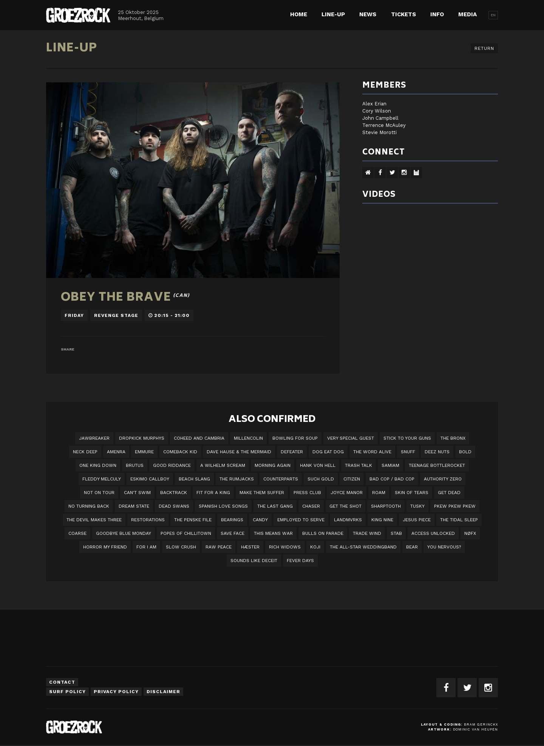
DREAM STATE (134, 506)
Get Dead (449, 492)
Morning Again (273, 465)
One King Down (97, 465)
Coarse (77, 533)
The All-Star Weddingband (363, 547)
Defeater (292, 451)
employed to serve (301, 519)
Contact (62, 682)
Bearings (232, 519)
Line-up (333, 14)
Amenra (116, 451)
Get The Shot (345, 506)
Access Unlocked (433, 533)
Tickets (403, 14)
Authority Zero (443, 479)
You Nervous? (444, 547)
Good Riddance (172, 465)
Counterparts (280, 479)
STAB (396, 533)
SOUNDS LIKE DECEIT (253, 560)
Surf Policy (67, 691)
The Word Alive (372, 451)
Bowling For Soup (295, 438)
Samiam (390, 465)
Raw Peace (219, 547)
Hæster (250, 547)
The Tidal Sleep (459, 519)
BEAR (412, 547)
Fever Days (300, 560)
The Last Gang (275, 506)
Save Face (232, 533)
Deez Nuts (437, 451)
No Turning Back (88, 506)
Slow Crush (181, 547)
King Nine (382, 519)
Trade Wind (367, 533)
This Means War (273, 533)
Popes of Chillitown (186, 533)
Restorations (148, 519)
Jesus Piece (417, 519)
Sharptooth (386, 506)
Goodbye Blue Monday (123, 533)
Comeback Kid (180, 451)
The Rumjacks (236, 479)
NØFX (470, 533)
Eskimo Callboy (149, 479)
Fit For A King (213, 492)
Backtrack (173, 492)
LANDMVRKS (348, 519)
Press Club (307, 492)
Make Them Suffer (262, 492)
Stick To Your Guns (407, 438)
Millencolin (248, 438)
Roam (378, 492)
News (367, 14)
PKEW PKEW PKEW (455, 506)
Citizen (351, 479)
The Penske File (193, 519)
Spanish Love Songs (223, 506)
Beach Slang (194, 479)
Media (467, 14)
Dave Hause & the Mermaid (239, 451)
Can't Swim (137, 492)
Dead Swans (174, 506)
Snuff (408, 451)
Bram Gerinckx (481, 724)
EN (493, 15)
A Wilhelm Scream (222, 465)
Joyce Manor (347, 492)
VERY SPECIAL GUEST (350, 438)
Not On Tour (99, 492)
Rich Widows (285, 547)
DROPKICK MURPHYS (141, 438)
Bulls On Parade (322, 533)
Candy (260, 519)
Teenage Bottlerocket (437, 465)
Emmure (144, 451)
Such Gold (321, 479)
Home (298, 14)
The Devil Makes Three (94, 519)
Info (437, 14)
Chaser (311, 506)
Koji (315, 547)
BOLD (465, 451)
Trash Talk (358, 465)
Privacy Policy (116, 691)
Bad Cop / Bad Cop (391, 479)
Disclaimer (163, 691)
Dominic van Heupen (475, 729)
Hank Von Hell (317, 465)
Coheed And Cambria (199, 438)
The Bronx (452, 438)
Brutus (135, 465)
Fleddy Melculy (101, 479)
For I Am (146, 547)
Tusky (417, 506)
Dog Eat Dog (328, 451)
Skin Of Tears (411, 492)
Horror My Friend (105, 547)
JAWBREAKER (94, 438)
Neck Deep (85, 451)
